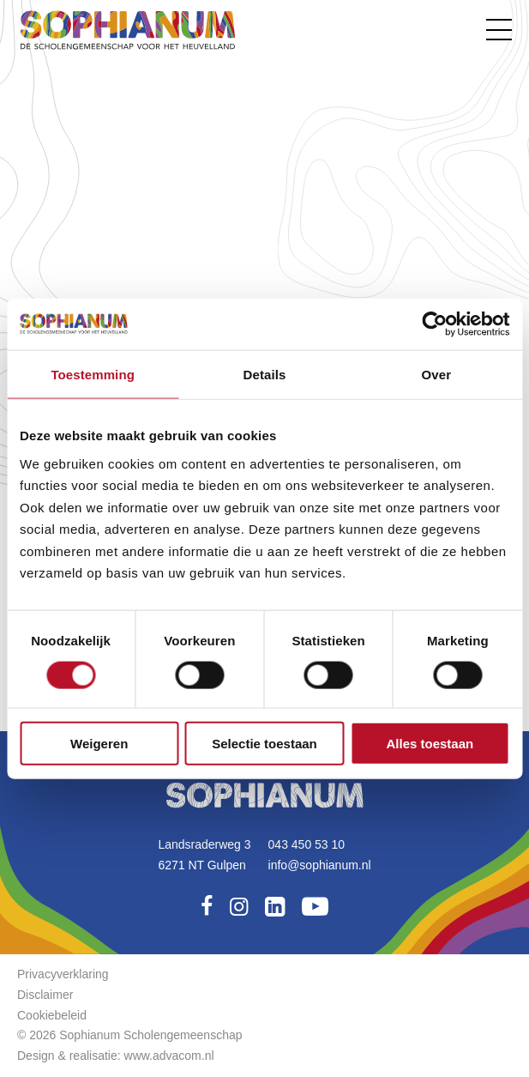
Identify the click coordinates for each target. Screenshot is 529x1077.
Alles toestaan (429, 743)
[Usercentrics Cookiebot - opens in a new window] (434, 323)
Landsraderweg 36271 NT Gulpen (204, 855)
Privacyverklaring (63, 974)
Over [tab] (437, 373)
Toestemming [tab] (93, 373)
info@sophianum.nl (319, 865)
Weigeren (99, 743)
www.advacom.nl (169, 1055)
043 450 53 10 (307, 844)
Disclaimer (45, 994)
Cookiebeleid (52, 1015)
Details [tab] (264, 373)
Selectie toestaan (264, 743)
